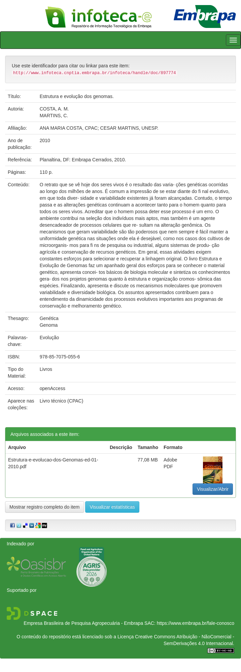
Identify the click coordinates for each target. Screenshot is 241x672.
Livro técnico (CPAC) (61, 401)
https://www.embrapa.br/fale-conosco (195, 623)
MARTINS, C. (54, 115)
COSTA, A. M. (54, 108)
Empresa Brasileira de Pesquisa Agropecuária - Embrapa (83, 623)
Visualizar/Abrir (213, 489)
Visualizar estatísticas (112, 507)
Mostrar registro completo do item (44, 507)
